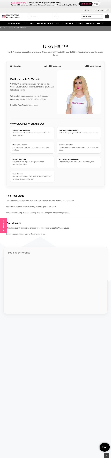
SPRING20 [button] (86, 4)
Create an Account (101, 10)
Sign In (86, 10)
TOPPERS (67, 23)
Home (2, 27)
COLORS (29, 23)
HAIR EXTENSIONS (48, 23)
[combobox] (43, 16)
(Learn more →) (50, 5)
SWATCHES (14, 23)
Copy (96, 4)
